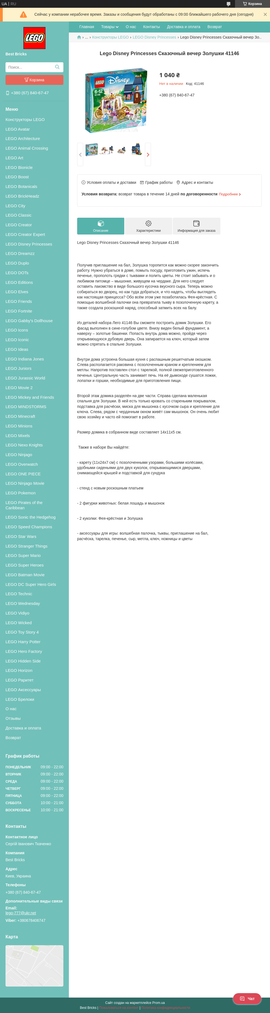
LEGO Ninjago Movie (25, 483)
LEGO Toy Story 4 (22, 632)
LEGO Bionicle (19, 167)
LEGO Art (14, 157)
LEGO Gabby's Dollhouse (29, 320)
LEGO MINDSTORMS (26, 406)
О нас (11, 708)
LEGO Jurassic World (25, 378)
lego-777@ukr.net (21, 913)
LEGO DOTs (17, 272)
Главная (86, 27)
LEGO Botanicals (21, 186)
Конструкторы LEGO (25, 119)
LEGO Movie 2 (19, 387)
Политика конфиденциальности (165, 1008)
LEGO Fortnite (19, 311)
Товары (107, 27)
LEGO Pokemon (21, 493)
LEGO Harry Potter (23, 641)
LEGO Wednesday (23, 603)
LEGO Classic (18, 215)
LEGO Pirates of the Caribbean (24, 505)
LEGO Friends (19, 301)
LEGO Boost (17, 176)
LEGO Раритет (20, 680)
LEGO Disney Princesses (29, 244)
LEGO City (15, 205)
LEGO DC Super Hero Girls (31, 584)
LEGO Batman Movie (25, 574)
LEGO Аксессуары (23, 689)
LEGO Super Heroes (25, 565)
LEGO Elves (17, 291)
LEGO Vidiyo (17, 613)
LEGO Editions (19, 282)
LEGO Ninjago (19, 454)
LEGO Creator (19, 224)
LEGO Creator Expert (25, 234)
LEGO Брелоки (20, 699)
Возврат (13, 737)
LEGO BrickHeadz (22, 196)
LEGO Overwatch (22, 464)
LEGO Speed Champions (29, 526)
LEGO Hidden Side (23, 661)
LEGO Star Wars (21, 536)
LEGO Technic (19, 593)
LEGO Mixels (18, 435)
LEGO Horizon (19, 670)
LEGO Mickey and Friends (30, 397)
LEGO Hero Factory (24, 651)
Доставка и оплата (23, 728)
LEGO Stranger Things (26, 546)
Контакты (151, 27)
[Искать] (57, 67)
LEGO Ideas (17, 349)
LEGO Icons (17, 330)
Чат (247, 998)
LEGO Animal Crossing (27, 148)
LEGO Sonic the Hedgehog (31, 517)
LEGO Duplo (17, 263)
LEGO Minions (19, 426)
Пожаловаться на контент (119, 1008)
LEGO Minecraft (20, 416)
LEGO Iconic (17, 339)
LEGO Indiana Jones (25, 359)
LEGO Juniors (18, 368)
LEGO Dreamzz (20, 253)
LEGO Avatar (18, 129)
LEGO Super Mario (23, 555)
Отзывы (13, 718)
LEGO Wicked (19, 622)
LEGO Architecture (23, 138)
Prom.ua (158, 1003)
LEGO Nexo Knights (24, 445)
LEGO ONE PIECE (23, 474)
